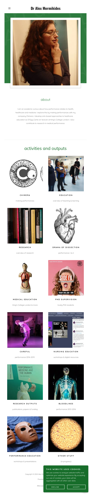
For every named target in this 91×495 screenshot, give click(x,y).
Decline (55, 490)
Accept (76, 490)
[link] (45, 9)
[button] (13, 8)
